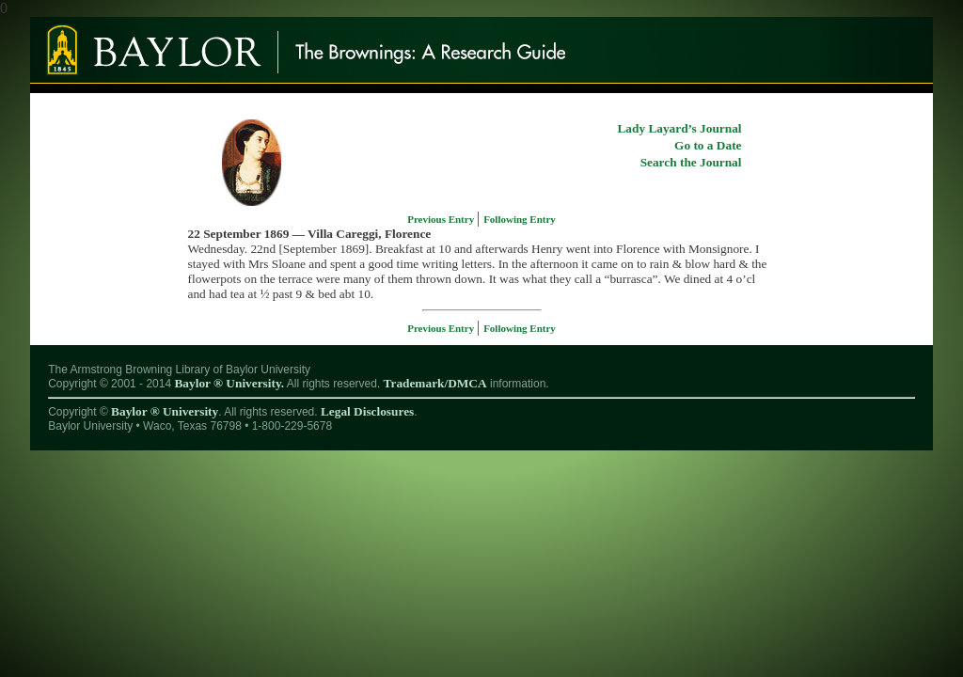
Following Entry (519, 219)
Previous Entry (442, 219)
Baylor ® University (164, 411)
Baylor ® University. (229, 383)
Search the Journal (691, 162)
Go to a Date (707, 145)
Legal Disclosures (367, 411)
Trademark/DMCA (435, 383)
